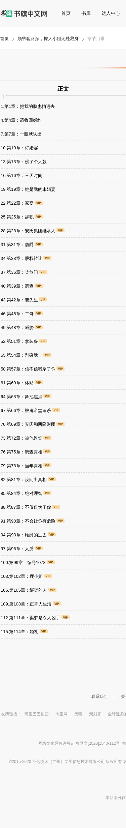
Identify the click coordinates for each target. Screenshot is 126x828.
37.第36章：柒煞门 (24, 272)
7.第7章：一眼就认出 (21, 134)
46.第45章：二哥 (22, 313)
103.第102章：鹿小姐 (26, 576)
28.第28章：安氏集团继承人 (33, 230)
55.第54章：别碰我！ (26, 355)
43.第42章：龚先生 (24, 299)
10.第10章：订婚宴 (19, 147)
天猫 (78, 714)
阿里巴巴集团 (37, 714)
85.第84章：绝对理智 (26, 493)
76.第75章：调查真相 (26, 451)
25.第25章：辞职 (22, 216)
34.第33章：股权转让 (26, 258)
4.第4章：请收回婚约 (21, 120)
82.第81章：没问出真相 (28, 479)
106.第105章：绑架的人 (28, 590)
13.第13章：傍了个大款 (24, 161)
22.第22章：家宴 (22, 203)
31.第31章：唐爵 (22, 244)
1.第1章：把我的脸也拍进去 (28, 106)
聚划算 (95, 714)
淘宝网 (61, 714)
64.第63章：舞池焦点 (26, 396)
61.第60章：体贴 (22, 382)
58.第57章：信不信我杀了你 (33, 369)
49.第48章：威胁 (22, 327)
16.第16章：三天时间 (21, 175)
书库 (86, 13)
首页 (66, 13)
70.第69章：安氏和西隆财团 (33, 424)
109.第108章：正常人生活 (31, 604)
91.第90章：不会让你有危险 (33, 521)
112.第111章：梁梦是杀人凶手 (35, 617)
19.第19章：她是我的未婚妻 (28, 189)
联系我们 (99, 696)
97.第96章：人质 (22, 548)
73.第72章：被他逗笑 (26, 438)
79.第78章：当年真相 (26, 465)
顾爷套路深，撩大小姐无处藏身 (48, 38)
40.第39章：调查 (22, 286)
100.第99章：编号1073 (28, 562)
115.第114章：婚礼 (24, 631)
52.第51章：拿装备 (24, 341)
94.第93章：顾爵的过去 (28, 534)
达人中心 (110, 13)
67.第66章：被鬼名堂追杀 (30, 410)
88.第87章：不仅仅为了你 (30, 507)
